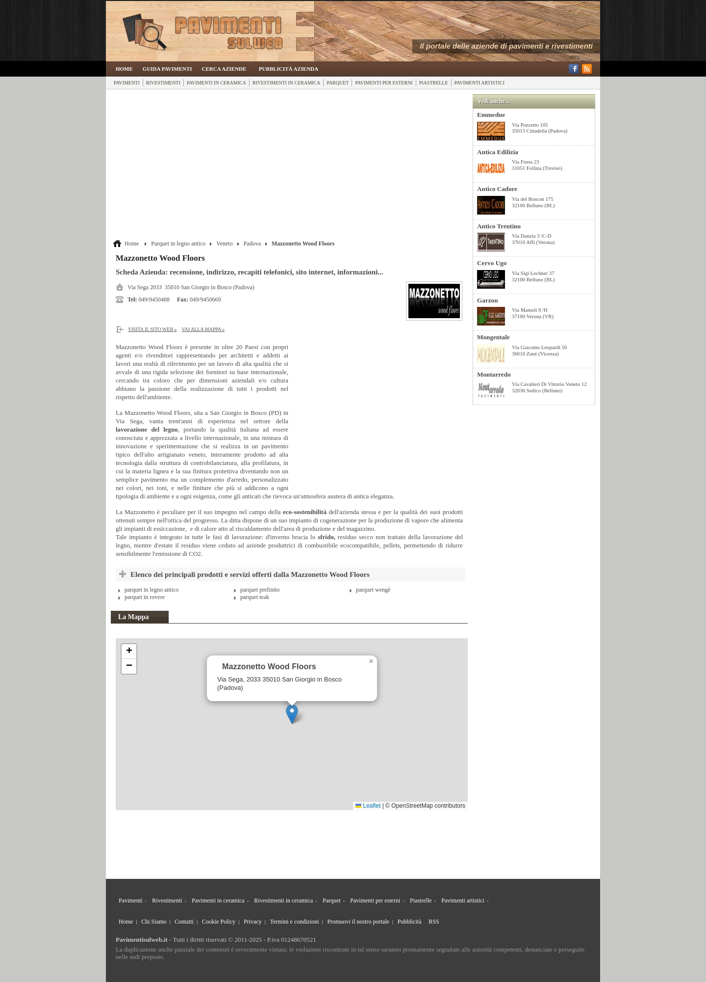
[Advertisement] (290, 165)
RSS (434, 921)
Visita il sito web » (152, 329)
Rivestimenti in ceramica (286, 82)
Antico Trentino (499, 226)
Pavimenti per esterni (383, 82)
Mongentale (493, 337)
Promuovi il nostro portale (358, 921)
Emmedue (491, 114)
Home (124, 69)
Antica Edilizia (497, 152)
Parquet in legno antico (178, 243)
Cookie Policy (218, 921)
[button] (292, 714)
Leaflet (367, 805)
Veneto (224, 243)
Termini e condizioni (294, 921)
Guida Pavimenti (167, 69)
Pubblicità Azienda (288, 69)
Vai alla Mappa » (203, 329)
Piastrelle (433, 82)
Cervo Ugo (491, 263)
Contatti (184, 921)
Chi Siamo (153, 921)
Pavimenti (127, 82)
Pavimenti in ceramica (216, 82)
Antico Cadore (497, 188)
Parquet (338, 82)
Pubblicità (410, 921)
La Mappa (133, 617)
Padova (252, 243)
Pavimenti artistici (479, 82)
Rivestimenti (163, 82)
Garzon (487, 300)
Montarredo (494, 374)
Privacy (253, 921)
